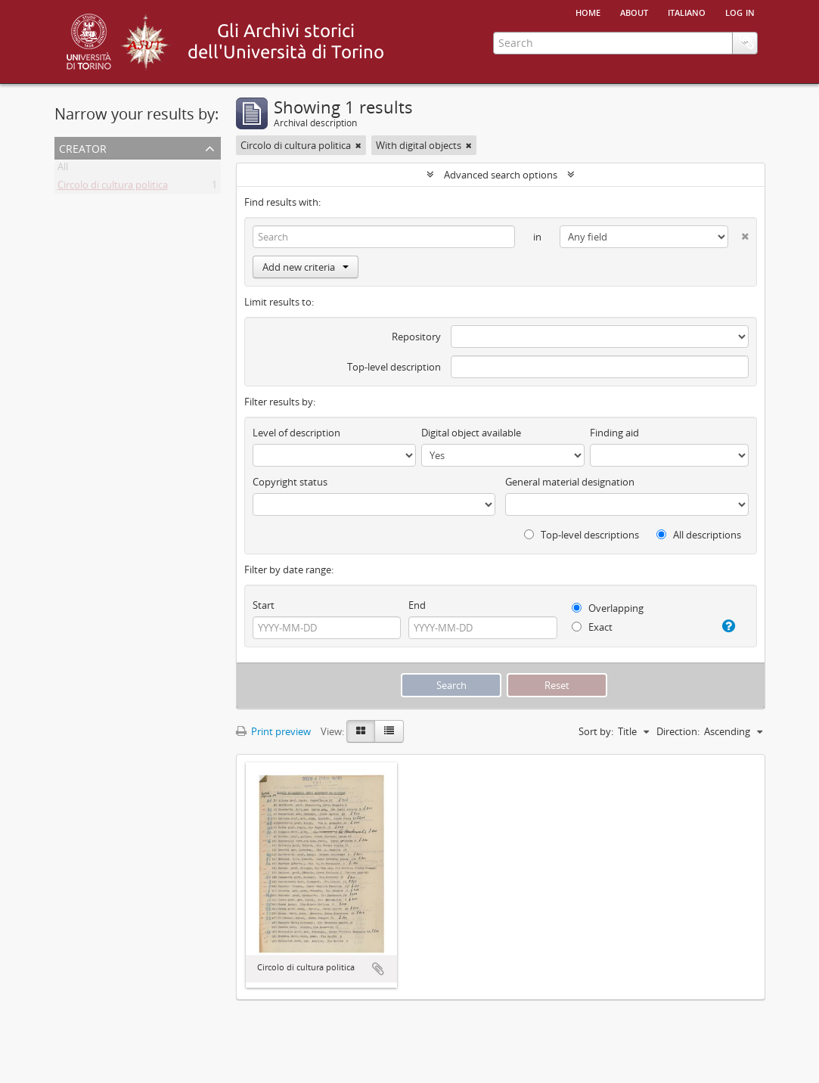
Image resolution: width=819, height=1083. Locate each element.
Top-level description (394, 367)
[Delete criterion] (738, 233)
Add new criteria (305, 267)
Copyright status (290, 482)
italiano (687, 11)
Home (587, 11)
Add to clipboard (378, 968)
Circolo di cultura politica (112, 187)
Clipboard (746, 42)
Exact (592, 627)
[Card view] (360, 731)
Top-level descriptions (581, 535)
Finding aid (614, 432)
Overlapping (608, 608)
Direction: (678, 731)
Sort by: (596, 731)
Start (264, 605)
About (634, 11)
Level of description (296, 432)
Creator (83, 147)
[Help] (725, 626)
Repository (416, 336)
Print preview (273, 731)
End (417, 605)
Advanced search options (501, 175)
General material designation (569, 482)
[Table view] (389, 731)
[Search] (384, 236)
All (62, 169)
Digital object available (471, 432)
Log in (740, 11)
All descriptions (698, 535)
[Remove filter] (358, 145)
